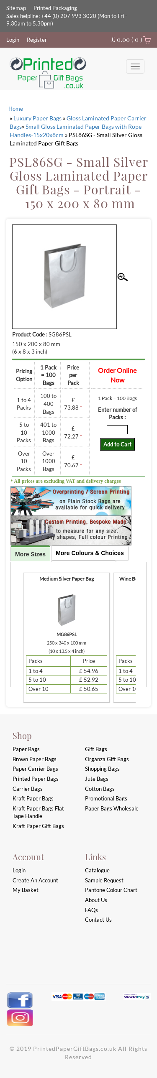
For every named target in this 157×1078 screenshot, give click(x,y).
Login (12, 39)
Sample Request (104, 880)
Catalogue (97, 870)
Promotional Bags (106, 798)
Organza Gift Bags (107, 759)
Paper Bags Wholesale (112, 808)
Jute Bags (96, 778)
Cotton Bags (100, 788)
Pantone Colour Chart (111, 890)
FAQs (91, 910)
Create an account (35, 880)
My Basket (26, 890)
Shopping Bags (102, 768)
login (19, 870)
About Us (96, 900)
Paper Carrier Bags (35, 768)
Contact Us (98, 919)
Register (37, 39)
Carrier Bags (28, 788)
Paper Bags (26, 749)
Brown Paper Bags (35, 759)
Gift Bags (96, 749)
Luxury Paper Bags (37, 118)
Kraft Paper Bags (33, 798)
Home (15, 108)
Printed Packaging (55, 8)
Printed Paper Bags (36, 778)
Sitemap (16, 8)
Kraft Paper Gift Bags (38, 826)
